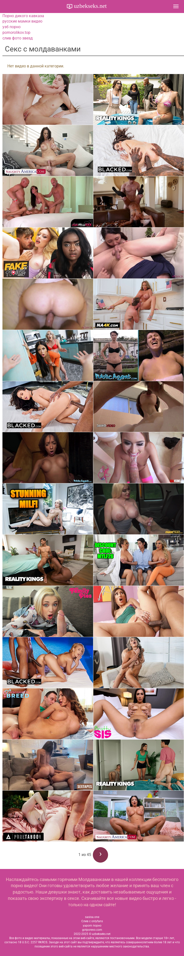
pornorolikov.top (16, 32)
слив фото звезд (17, 38)
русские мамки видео (22, 21)
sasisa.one (92, 917)
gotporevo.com (92, 929)
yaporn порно (92, 925)
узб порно (11, 27)
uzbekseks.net (90, 6)
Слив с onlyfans (92, 921)
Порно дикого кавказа (23, 15)
